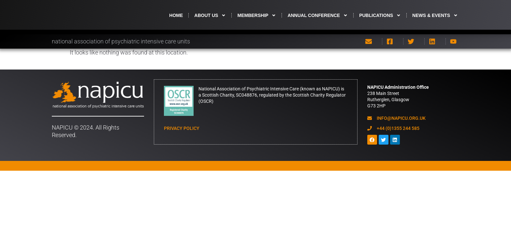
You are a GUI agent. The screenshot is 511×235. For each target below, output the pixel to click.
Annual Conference (317, 19)
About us (210, 19)
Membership (256, 19)
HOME (176, 20)
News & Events (435, 19)
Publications (380, 19)
